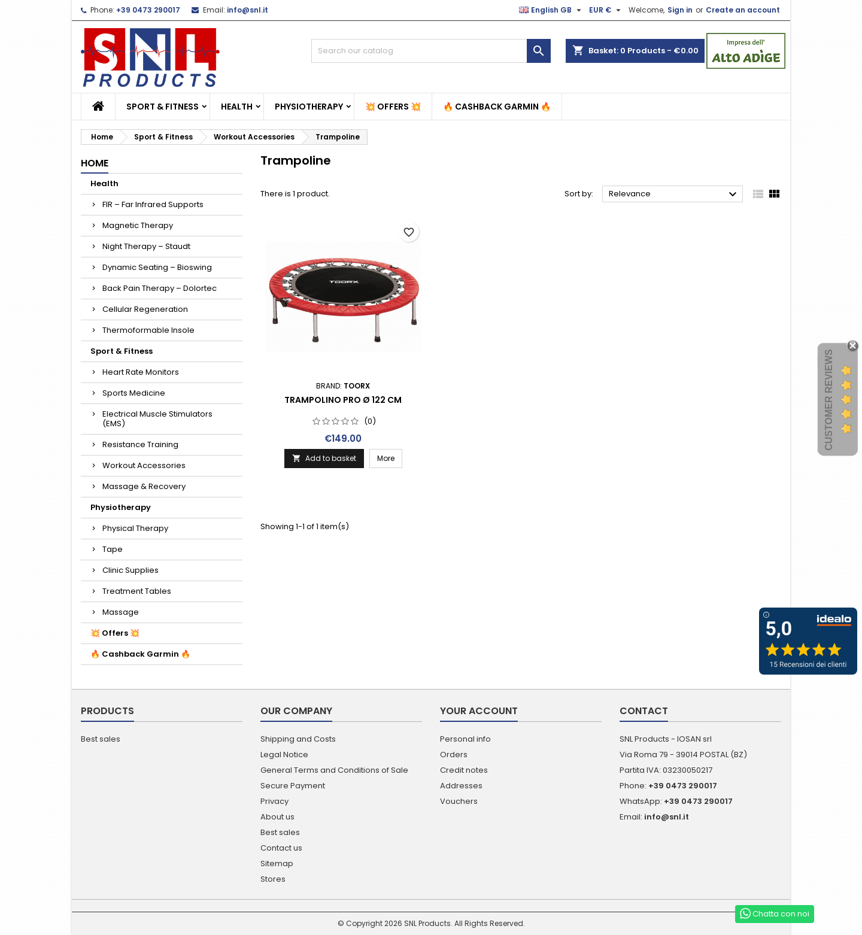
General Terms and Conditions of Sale (334, 770)
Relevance (674, 194)
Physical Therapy (135, 528)
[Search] (431, 51)
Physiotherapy (309, 107)
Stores (273, 879)
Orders (454, 754)
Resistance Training (140, 444)
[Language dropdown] (551, 10)
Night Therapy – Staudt (146, 246)
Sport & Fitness (162, 107)
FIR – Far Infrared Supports (153, 204)
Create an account (743, 10)
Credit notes (464, 770)
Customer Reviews (829, 400)
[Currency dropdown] (606, 10)
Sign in (680, 10)
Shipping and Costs (298, 739)
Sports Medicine (133, 393)
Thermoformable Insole (148, 330)
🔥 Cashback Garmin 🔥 (497, 107)
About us (277, 816)
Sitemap (276, 863)
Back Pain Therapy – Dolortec (159, 288)
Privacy (274, 801)
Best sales (100, 739)
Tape (112, 549)
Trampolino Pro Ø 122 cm (343, 400)
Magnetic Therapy (137, 225)
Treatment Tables (136, 591)
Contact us (281, 848)
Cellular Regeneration (145, 309)
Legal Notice (284, 754)
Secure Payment (292, 785)
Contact (644, 711)
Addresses (461, 785)
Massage (120, 612)
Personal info (465, 739)
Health (237, 107)
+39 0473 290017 (148, 10)
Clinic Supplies (130, 570)
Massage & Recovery (144, 486)
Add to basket (324, 458)
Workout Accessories (144, 465)
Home (94, 163)
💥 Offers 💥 (393, 107)
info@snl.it (247, 10)
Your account (479, 711)
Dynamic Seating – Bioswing (157, 267)
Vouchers (459, 801)
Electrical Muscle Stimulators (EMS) (157, 418)
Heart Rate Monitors (140, 372)
